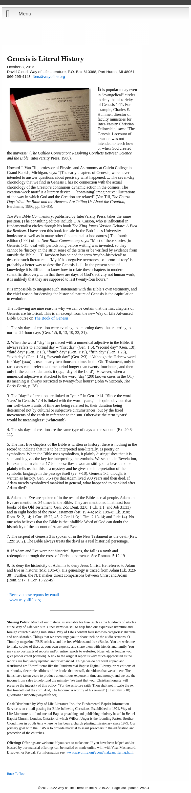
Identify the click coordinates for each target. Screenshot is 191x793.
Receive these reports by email (34, 595)
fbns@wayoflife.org (49, 76)
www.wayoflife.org (25, 600)
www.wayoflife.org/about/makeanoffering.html (100, 752)
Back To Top (16, 774)
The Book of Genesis (51, 318)
